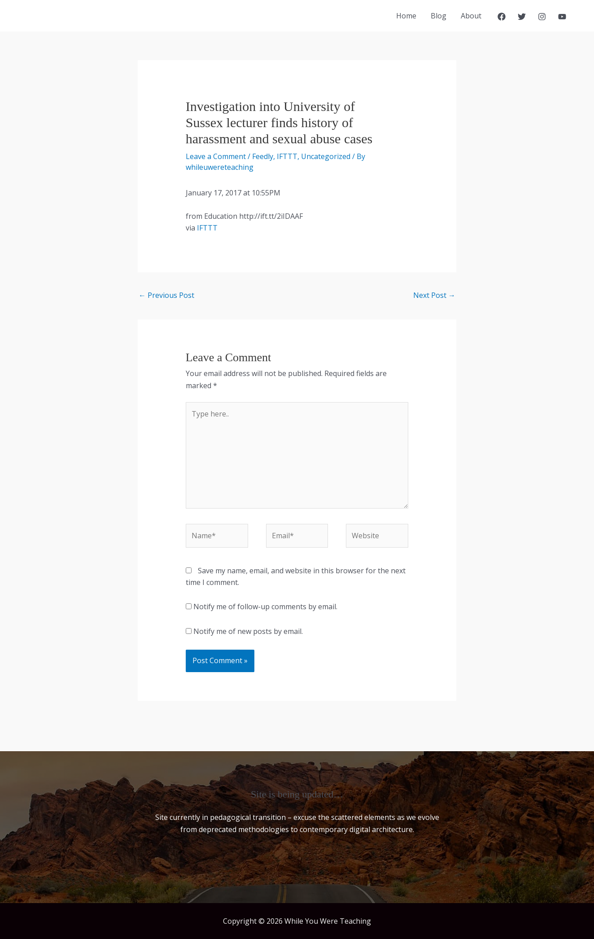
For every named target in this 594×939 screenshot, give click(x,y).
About (471, 16)
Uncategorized (325, 156)
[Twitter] (522, 17)
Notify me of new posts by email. (248, 631)
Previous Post (166, 295)
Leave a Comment (216, 156)
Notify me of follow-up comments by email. (265, 606)
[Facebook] (502, 17)
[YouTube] (562, 17)
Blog (438, 16)
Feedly (262, 156)
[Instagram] (542, 17)
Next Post (434, 295)
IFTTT (287, 156)
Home (406, 16)
